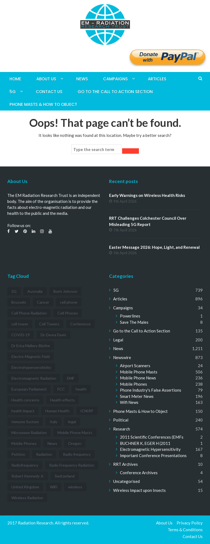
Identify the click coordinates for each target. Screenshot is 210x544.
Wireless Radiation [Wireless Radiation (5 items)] (27, 497)
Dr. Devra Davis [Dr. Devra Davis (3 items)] (53, 334)
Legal (118, 339)
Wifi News (129, 402)
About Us (46, 79)
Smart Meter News (137, 396)
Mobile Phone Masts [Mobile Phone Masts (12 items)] (75, 432)
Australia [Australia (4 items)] (35, 291)
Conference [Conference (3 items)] (80, 324)
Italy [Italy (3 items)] (53, 421)
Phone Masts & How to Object (43, 104)
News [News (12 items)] (52, 443)
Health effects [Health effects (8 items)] (62, 400)
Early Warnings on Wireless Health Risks (147, 195)
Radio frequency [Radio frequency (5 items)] (77, 454)
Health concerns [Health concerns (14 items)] (25, 400)
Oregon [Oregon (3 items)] (74, 443)
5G (12, 92)
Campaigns (115, 79)
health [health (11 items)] (81, 389)
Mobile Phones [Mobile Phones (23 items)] (24, 443)
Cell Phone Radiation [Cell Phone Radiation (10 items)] (29, 313)
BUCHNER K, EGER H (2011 (145, 443)
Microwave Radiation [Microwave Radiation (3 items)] (29, 432)
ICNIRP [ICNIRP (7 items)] (86, 410)
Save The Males (134, 322)
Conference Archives (139, 472)
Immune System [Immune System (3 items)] (25, 421)
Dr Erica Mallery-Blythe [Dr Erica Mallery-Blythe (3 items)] (30, 345)
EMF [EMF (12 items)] (70, 378)
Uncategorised (126, 481)
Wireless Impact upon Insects (139, 490)
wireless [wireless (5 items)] (75, 487)
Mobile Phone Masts (138, 371)
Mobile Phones (133, 384)
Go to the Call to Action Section (115, 92)
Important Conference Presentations (153, 455)
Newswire (122, 357)
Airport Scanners (135, 365)
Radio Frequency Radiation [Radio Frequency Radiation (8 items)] (71, 465)
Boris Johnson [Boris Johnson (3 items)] (65, 291)
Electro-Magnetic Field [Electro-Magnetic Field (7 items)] (30, 356)
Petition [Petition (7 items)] (18, 454)
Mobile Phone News (138, 377)
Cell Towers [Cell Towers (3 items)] (49, 324)
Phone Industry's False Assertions (150, 390)
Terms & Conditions (185, 529)
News (82, 79)
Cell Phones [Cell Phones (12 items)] (68, 313)
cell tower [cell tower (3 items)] (19, 324)
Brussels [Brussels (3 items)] (18, 302)
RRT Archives (125, 464)
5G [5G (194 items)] (14, 291)
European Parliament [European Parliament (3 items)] (29, 389)
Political (120, 419)
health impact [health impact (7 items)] (22, 410)
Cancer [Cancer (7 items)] (43, 302)
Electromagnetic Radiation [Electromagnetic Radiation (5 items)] (33, 378)
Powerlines (130, 315)
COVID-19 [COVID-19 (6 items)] (20, 334)
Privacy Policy (190, 522)
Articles (157, 79)
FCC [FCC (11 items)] (61, 389)
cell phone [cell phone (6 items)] (68, 302)
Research (121, 428)
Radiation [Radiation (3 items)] (44, 454)
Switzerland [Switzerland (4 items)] (65, 476)
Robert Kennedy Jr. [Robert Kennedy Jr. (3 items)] (27, 476)
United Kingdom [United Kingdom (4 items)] (25, 487)
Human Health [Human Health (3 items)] (57, 410)
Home (15, 79)
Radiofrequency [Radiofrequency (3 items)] (24, 465)
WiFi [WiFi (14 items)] (53, 487)
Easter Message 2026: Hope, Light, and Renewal (154, 247)
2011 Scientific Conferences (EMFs (151, 437)
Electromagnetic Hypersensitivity (150, 449)
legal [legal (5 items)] (72, 421)
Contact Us (49, 92)
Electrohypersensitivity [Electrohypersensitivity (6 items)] (31, 367)
